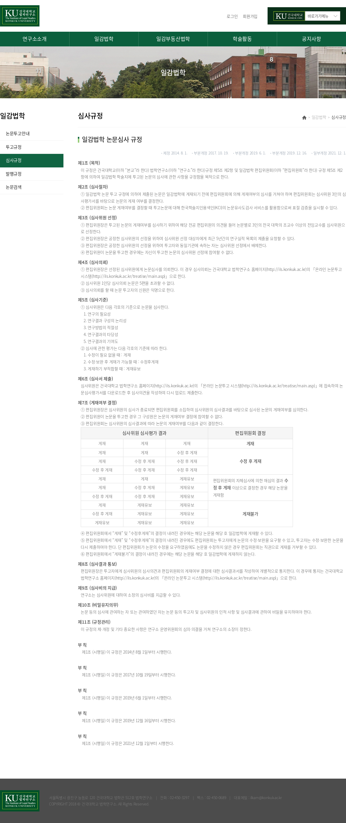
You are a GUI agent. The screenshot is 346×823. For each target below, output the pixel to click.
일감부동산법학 (173, 39)
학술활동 (242, 39)
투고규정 (14, 147)
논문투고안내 (17, 133)
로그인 (232, 16)
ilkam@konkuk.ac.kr (266, 797)
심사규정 (14, 160)
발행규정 (14, 174)
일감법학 (104, 39)
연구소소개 (34, 39)
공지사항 (311, 39)
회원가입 (250, 16)
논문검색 (14, 187)
